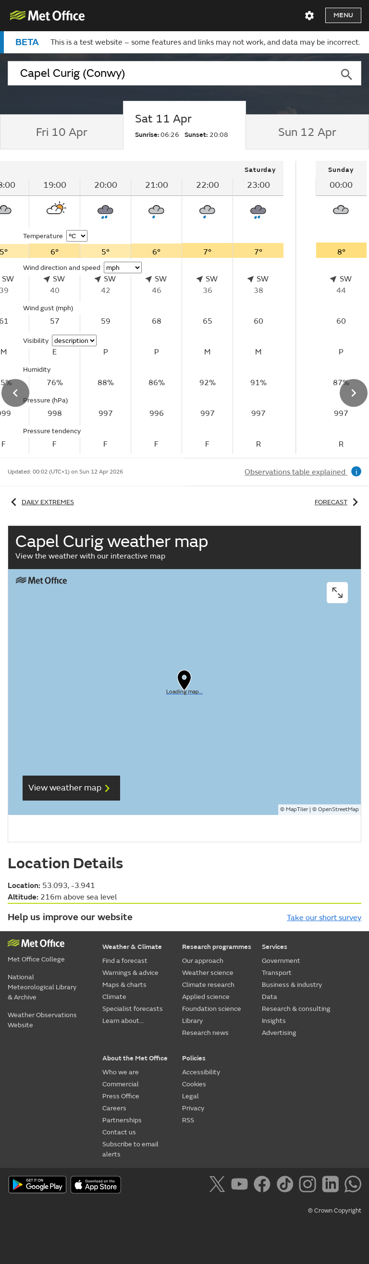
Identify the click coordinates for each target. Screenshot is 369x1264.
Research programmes (216, 947)
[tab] (61, 132)
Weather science (208, 973)
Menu (343, 15)
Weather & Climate (132, 947)
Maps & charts (124, 985)
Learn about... (123, 1021)
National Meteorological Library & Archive (42, 987)
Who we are (120, 1072)
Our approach (202, 961)
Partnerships (122, 1120)
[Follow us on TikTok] (286, 1186)
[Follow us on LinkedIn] (332, 1186)
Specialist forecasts (132, 1009)
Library (192, 1021)
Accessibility (201, 1072)
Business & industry (292, 985)
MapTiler (297, 809)
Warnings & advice (130, 973)
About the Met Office (135, 1058)
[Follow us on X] (219, 1186)
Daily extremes (41, 502)
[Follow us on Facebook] (264, 1186)
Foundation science (211, 1009)
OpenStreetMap (338, 809)
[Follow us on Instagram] (309, 1186)
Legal (190, 1096)
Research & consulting (296, 1009)
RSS (188, 1120)
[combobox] (170, 73)
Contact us (119, 1132)
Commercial (120, 1084)
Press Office (120, 1096)
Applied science (206, 997)
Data (269, 997)
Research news (205, 1033)
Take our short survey (324, 918)
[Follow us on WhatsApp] (352, 1186)
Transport (277, 973)
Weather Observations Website (42, 1020)
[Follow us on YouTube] (241, 1186)
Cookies (194, 1084)
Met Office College (36, 959)
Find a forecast (125, 961)
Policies (194, 1058)
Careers (114, 1108)
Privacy (193, 1108)
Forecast (338, 502)
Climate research (208, 985)
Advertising (279, 1033)
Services (274, 947)
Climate (114, 997)
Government (281, 961)
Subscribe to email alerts (130, 1149)
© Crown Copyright (334, 1211)
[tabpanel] (328, 307)
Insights (274, 1021)
